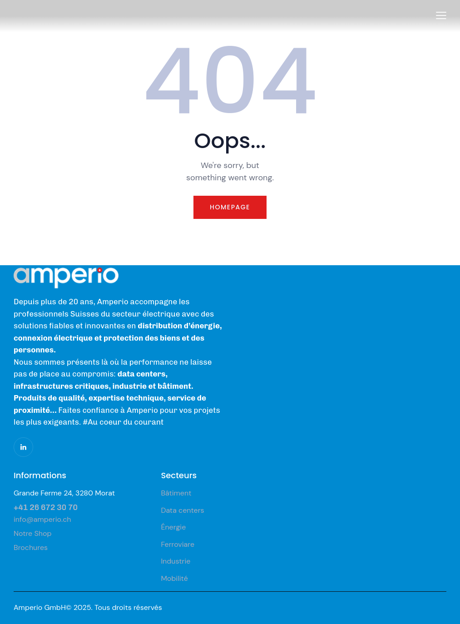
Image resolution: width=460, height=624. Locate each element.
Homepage (230, 207)
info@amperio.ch (42, 519)
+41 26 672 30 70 (46, 507)
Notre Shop (32, 533)
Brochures (31, 547)
